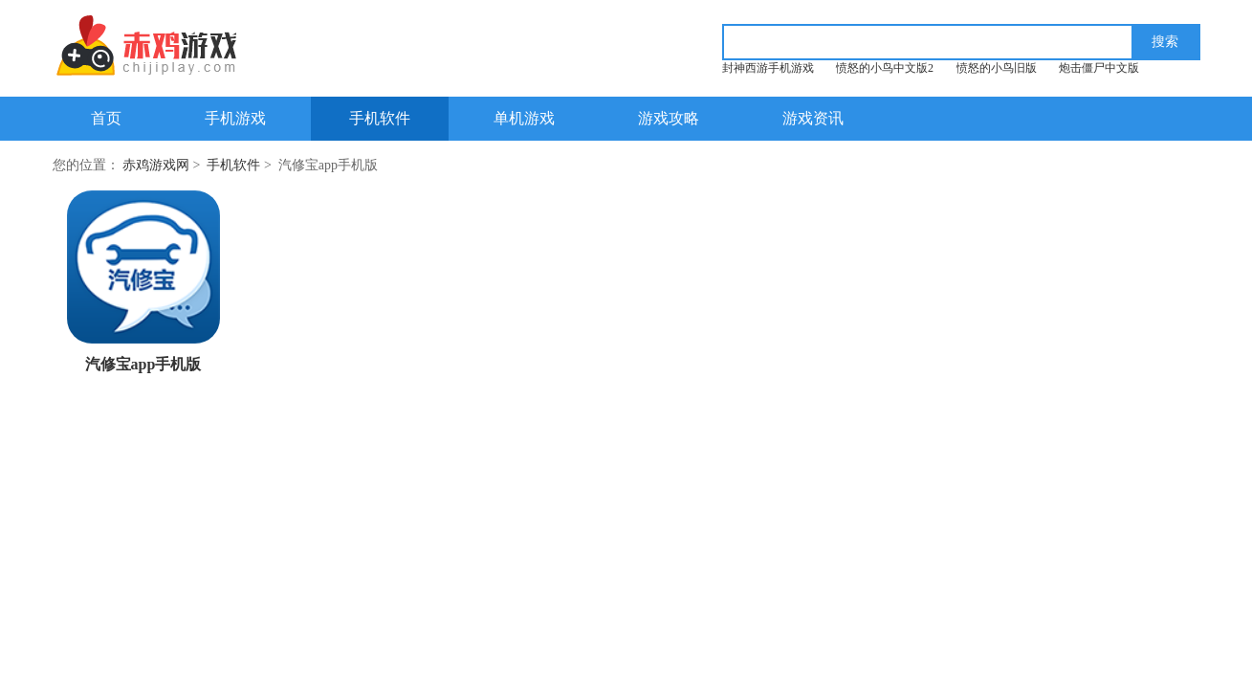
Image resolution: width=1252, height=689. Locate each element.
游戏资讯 (813, 118)
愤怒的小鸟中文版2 (885, 68)
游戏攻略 (668, 118)
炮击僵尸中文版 (1099, 68)
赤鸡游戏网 (155, 165)
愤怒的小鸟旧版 (996, 68)
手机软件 (379, 118)
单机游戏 (524, 118)
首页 (106, 118)
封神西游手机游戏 (768, 68)
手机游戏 (235, 118)
